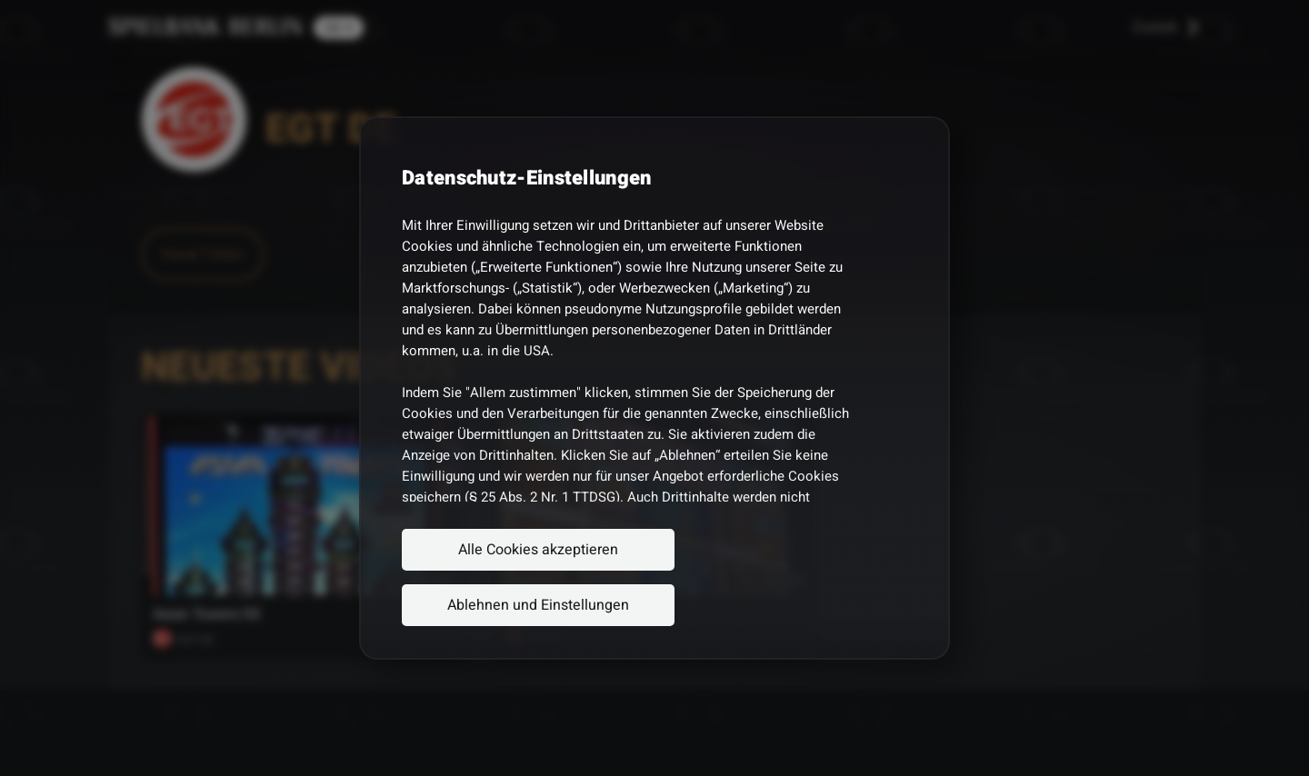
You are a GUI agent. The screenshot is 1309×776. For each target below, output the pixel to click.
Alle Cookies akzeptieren (538, 550)
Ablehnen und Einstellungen (538, 605)
